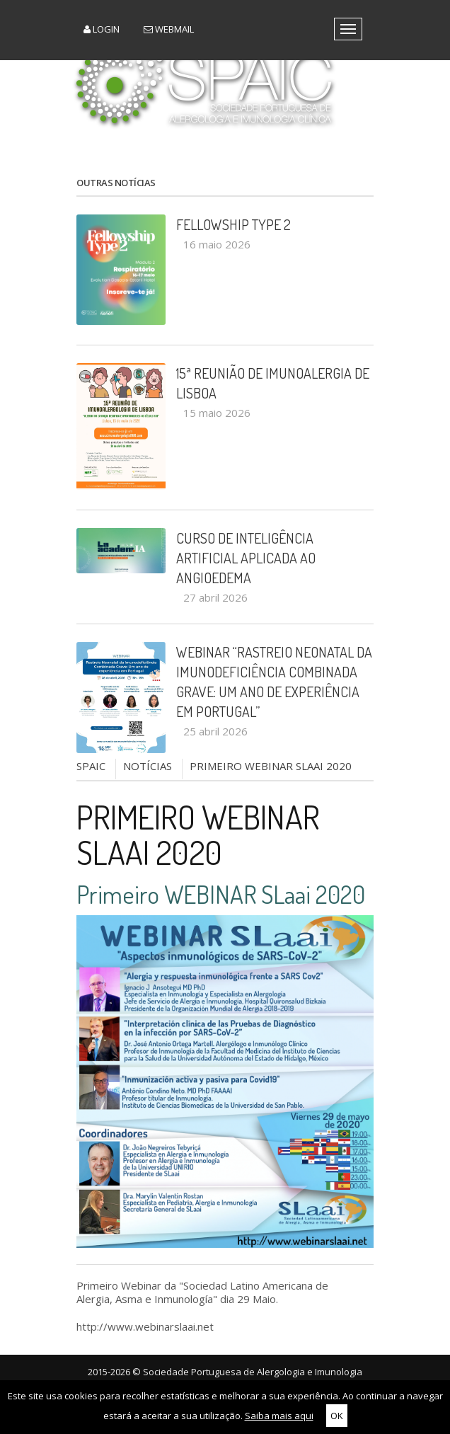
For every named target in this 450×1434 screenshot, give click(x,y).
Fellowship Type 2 (233, 224)
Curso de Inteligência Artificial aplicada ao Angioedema (246, 558)
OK (336, 1415)
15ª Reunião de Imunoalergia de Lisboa (272, 383)
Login (101, 29)
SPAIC (90, 766)
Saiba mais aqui (279, 1415)
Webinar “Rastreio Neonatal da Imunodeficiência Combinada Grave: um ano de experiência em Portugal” (274, 682)
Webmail (169, 29)
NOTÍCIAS (147, 766)
